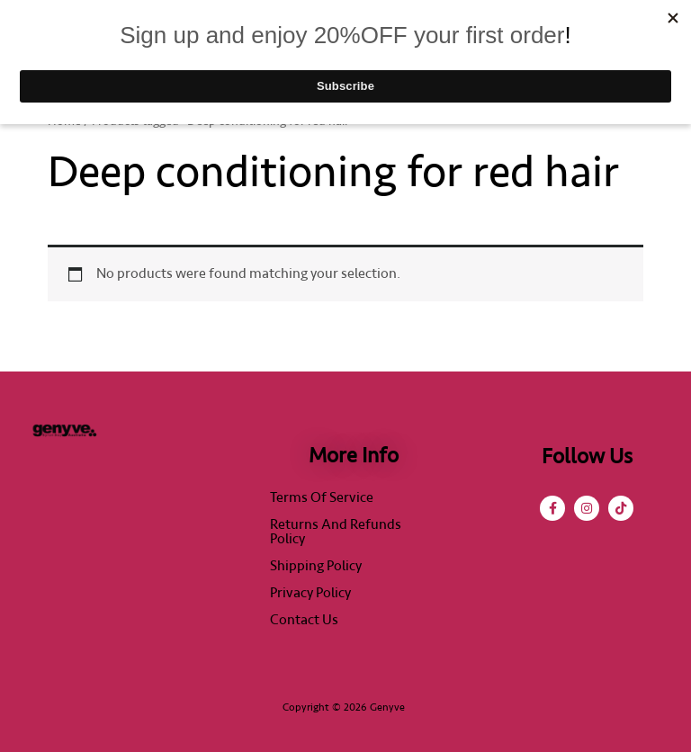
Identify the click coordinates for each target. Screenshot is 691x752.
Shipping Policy (316, 566)
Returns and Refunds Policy (335, 531)
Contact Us (304, 620)
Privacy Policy (310, 593)
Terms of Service (321, 497)
